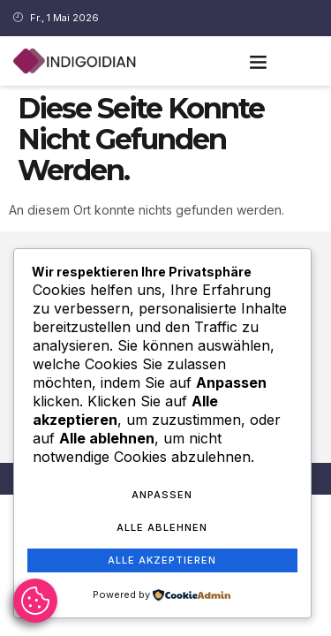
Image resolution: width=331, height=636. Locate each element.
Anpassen (162, 494)
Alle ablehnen (162, 527)
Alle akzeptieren (162, 560)
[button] (258, 61)
